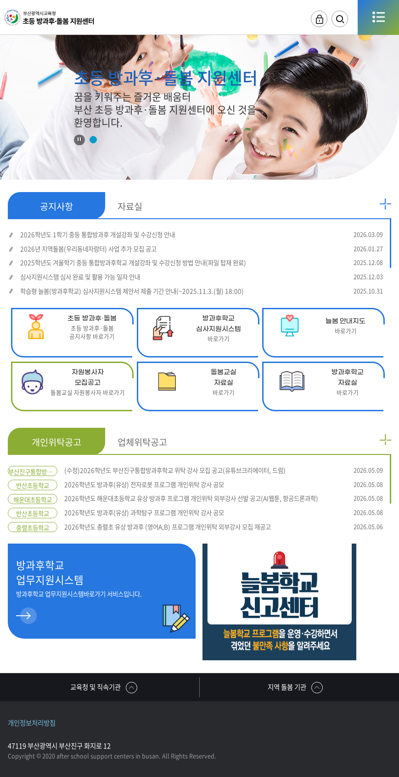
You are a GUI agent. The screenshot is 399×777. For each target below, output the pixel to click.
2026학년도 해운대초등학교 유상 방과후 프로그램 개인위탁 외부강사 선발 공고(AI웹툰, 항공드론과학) (223, 498)
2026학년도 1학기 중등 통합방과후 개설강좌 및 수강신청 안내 (201, 234)
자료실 (130, 206)
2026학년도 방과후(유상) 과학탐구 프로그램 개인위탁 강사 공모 (223, 512)
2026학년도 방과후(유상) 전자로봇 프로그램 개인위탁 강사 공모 (223, 484)
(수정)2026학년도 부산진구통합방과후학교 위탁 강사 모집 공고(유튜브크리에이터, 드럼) (223, 470)
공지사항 (56, 206)
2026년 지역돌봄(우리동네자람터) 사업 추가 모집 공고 (201, 249)
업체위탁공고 (142, 441)
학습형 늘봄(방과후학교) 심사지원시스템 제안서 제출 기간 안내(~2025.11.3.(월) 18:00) (201, 291)
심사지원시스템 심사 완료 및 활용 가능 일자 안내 (201, 277)
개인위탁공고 (56, 441)
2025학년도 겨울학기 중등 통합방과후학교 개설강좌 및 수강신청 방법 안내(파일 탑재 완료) (201, 262)
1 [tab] (93, 139)
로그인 (319, 19)
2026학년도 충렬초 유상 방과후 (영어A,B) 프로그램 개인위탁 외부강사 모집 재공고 (223, 527)
